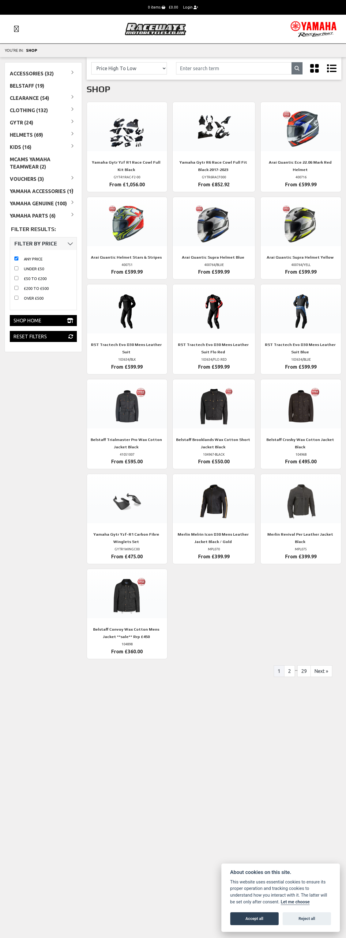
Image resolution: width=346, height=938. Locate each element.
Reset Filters (43, 336)
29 (304, 671)
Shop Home (43, 320)
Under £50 (34, 269)
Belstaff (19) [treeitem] (27, 86)
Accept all (254, 918)
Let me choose (295, 902)
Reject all (307, 918)
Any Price (33, 259)
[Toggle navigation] (14, 29)
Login (190, 7)
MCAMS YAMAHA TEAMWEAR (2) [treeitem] (30, 163)
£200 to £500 (36, 288)
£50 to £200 (35, 278)
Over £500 (33, 298)
